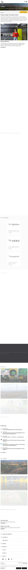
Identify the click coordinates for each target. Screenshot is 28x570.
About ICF (5, 546)
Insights (4, 543)
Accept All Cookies (18, 568)
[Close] (27, 566)
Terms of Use (2, 562)
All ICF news (3, 452)
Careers (4, 549)
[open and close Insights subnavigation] (1, 543)
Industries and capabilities (7, 534)
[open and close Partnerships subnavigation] (1, 537)
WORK (2, 4)
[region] (14, 567)
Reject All (24, 568)
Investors (4, 553)
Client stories (5, 540)
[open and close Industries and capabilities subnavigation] (1, 534)
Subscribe (3, 528)
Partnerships (5, 537)
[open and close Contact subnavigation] (1, 556)
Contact (4, 556)
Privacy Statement (3, 563)
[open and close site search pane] (24, 1)
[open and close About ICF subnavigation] (1, 546)
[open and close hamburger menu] (26, 1)
